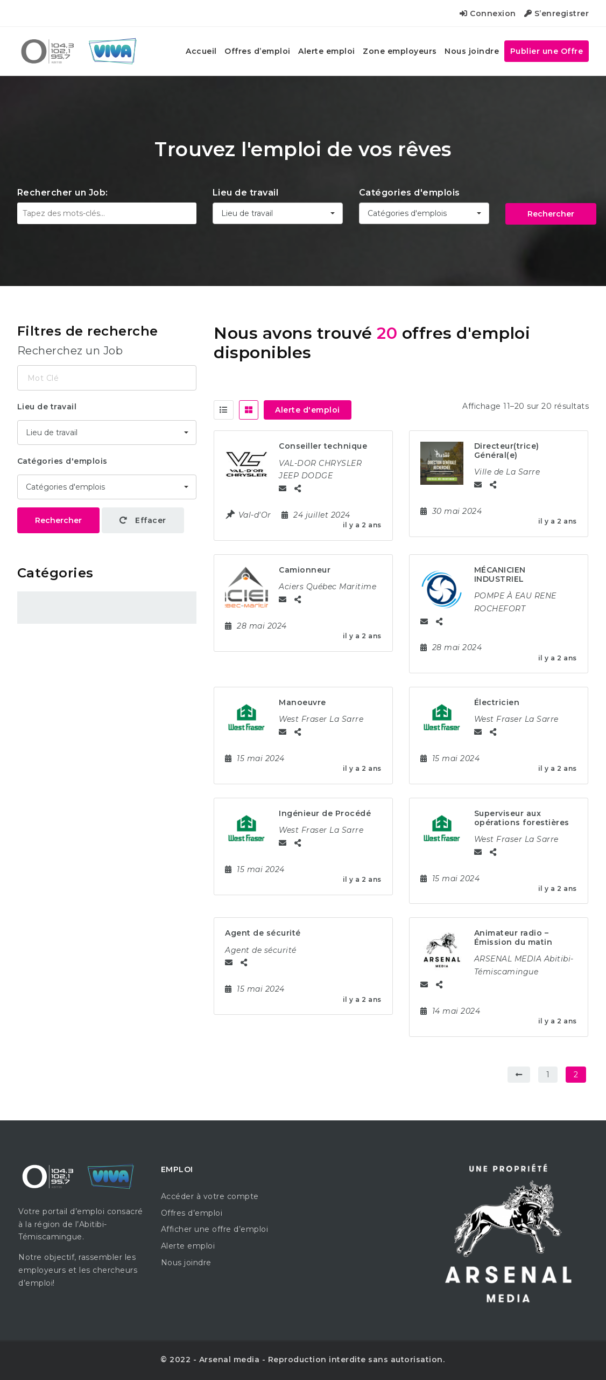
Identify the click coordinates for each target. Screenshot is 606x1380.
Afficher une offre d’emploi (215, 1229)
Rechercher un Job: (62, 192)
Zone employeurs (400, 51)
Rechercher (550, 214)
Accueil (201, 51)
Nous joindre (472, 51)
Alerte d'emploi (307, 410)
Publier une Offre (546, 51)
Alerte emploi (326, 51)
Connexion (488, 13)
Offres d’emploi (257, 51)
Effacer (142, 520)
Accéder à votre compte (210, 1196)
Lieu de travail (246, 192)
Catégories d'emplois (409, 192)
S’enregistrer (556, 13)
